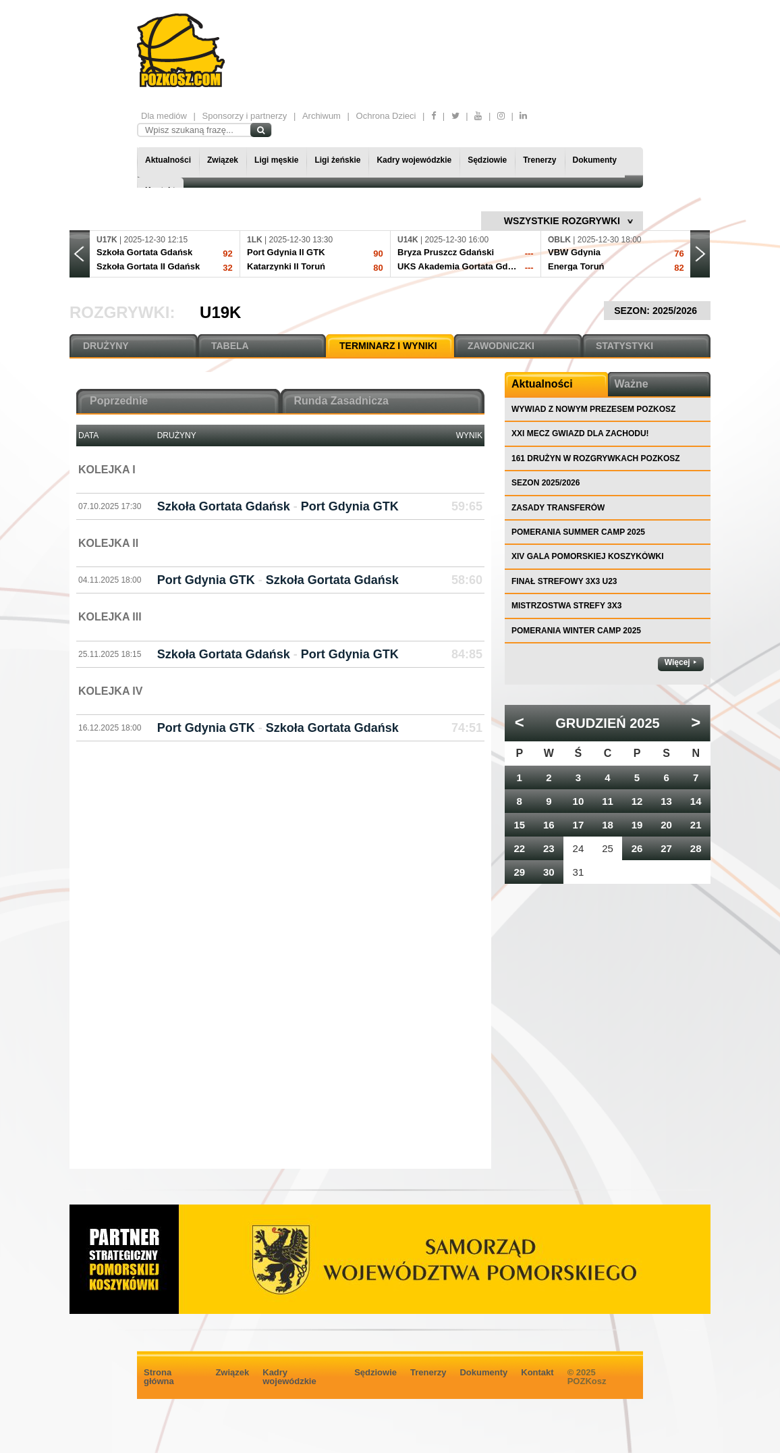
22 (519, 848)
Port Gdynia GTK (350, 506)
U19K (220, 312)
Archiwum (321, 116)
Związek (222, 160)
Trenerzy (539, 160)
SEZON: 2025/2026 (657, 310)
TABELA (230, 345)
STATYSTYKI (624, 345)
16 (549, 824)
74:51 (466, 728)
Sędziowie (487, 160)
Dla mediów (164, 116)
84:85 (466, 654)
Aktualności (168, 160)
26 (637, 848)
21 (696, 824)
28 (696, 848)
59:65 (466, 506)
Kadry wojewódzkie (414, 160)
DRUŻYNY (106, 345)
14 (696, 801)
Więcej (677, 662)
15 (519, 824)
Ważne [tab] (631, 384)
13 (666, 801)
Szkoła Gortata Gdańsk (223, 506)
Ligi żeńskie (337, 160)
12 (637, 801)
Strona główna (159, 1376)
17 (578, 824)
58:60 (466, 580)
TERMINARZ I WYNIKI (388, 345)
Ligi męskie (276, 160)
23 (549, 848)
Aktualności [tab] (542, 384)
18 (607, 824)
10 (578, 801)
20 (666, 824)
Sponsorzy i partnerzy (244, 116)
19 (637, 824)
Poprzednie (119, 400)
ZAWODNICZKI (501, 345)
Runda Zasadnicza (341, 400)
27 (666, 848)
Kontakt (537, 1372)
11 (607, 801)
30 (549, 872)
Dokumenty (595, 160)
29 (519, 872)
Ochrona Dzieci (386, 116)
